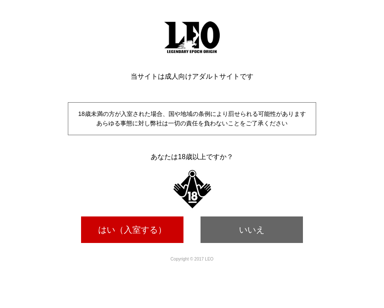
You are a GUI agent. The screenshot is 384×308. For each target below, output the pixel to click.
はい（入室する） (132, 229)
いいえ (252, 229)
